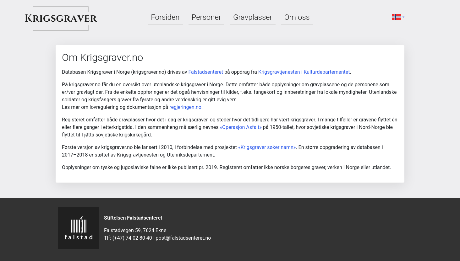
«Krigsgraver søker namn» (267, 147)
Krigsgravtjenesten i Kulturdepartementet (304, 72)
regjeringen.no (185, 107)
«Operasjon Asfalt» (240, 127)
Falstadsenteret (205, 72)
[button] (399, 17)
